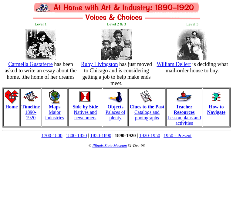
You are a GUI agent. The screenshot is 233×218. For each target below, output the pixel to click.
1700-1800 (51, 135)
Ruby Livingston (99, 64)
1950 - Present (177, 135)
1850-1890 (100, 135)
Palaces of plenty (115, 110)
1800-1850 (76, 135)
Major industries (54, 110)
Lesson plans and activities (184, 113)
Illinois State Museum (109, 145)
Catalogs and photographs (147, 110)
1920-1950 (149, 135)
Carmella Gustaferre (30, 64)
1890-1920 (31, 110)
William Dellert (174, 64)
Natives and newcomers (85, 110)
